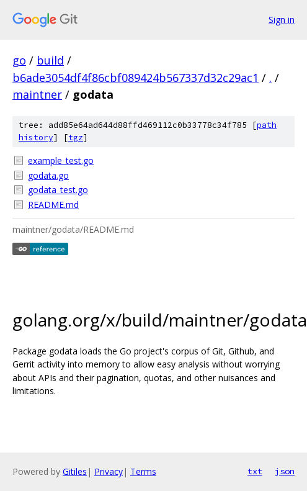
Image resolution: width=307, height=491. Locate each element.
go (19, 60)
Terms (143, 471)
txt (254, 471)
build (50, 60)
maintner (37, 94)
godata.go (48, 175)
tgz (75, 137)
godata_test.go (58, 190)
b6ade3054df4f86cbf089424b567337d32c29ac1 (135, 77)
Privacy (108, 471)
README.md (53, 204)
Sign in (282, 19)
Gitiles (75, 471)
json (285, 471)
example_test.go (61, 160)
